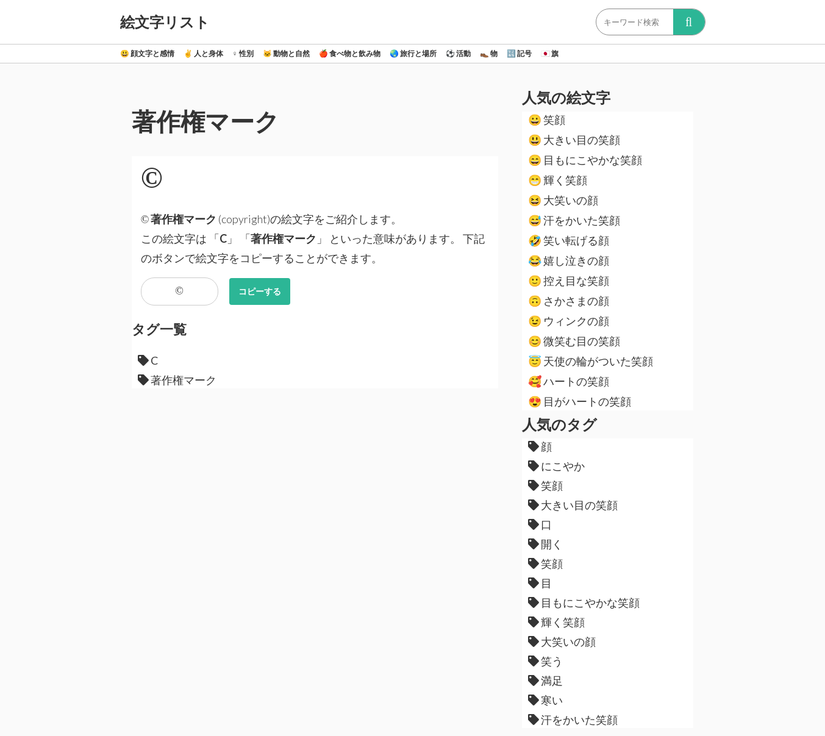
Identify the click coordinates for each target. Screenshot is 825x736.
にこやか (556, 466)
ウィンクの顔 (568, 320)
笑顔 (546, 119)
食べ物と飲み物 (349, 53)
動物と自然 (286, 53)
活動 (458, 53)
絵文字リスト (165, 22)
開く (545, 544)
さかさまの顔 (568, 300)
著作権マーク (177, 380)
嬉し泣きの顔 (568, 260)
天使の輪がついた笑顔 (590, 361)
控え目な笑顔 (568, 280)
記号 (519, 53)
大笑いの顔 (563, 200)
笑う (545, 661)
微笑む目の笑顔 (574, 341)
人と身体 (203, 53)
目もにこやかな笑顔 (585, 159)
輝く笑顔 (557, 180)
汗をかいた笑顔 (574, 220)
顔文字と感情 (147, 53)
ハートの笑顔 (568, 381)
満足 (545, 680)
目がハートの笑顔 (579, 401)
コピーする (259, 291)
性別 (243, 53)
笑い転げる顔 (568, 240)
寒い (545, 700)
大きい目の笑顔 (574, 139)
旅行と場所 (413, 53)
